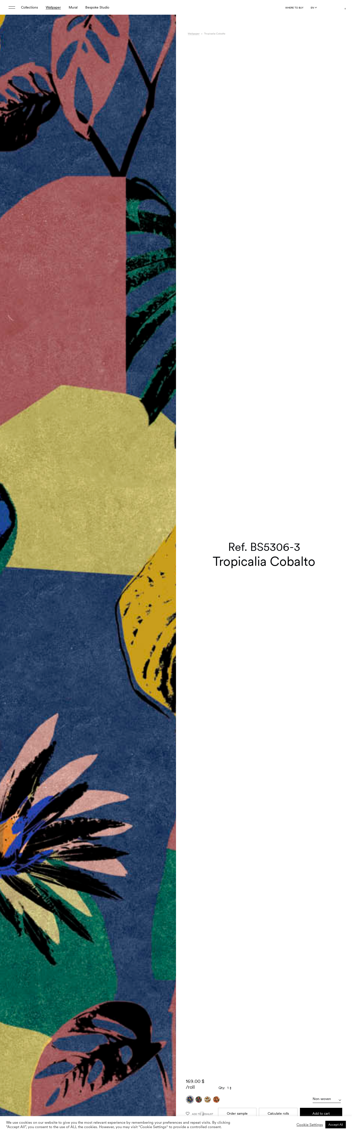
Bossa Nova (262, 1095)
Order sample (237, 1001)
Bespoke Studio (97, 7)
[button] (166, 578)
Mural (73, 7)
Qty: (222, 975)
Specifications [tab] (198, 1095)
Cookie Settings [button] (310, 1124)
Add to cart (321, 1001)
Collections (29, 7)
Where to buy (294, 7)
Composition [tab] (197, 1100)
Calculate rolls (278, 1001)
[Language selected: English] (314, 7)
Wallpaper (53, 7)
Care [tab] (191, 1105)
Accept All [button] (335, 1124)
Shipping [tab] (194, 1116)
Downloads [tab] (196, 1110)
